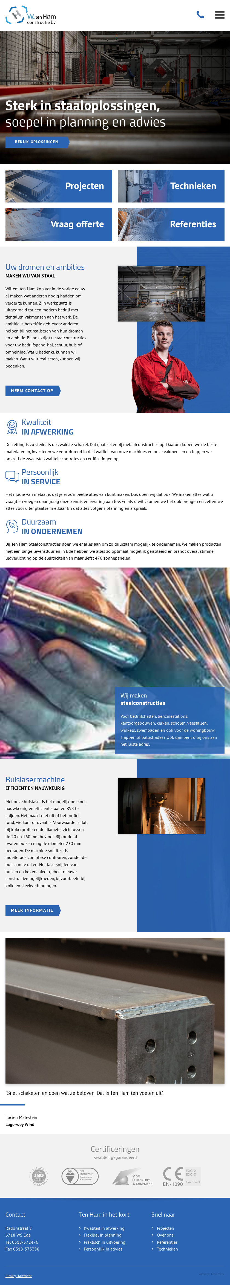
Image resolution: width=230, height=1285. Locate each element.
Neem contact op (32, 1190)
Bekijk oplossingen (36, 941)
